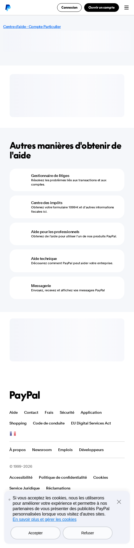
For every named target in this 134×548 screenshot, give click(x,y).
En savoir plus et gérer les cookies (44, 519)
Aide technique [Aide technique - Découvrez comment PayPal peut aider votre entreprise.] (44, 258)
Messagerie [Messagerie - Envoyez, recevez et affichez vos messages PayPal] (41, 286)
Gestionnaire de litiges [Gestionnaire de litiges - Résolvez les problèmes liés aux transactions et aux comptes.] (50, 175)
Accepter (35, 533)
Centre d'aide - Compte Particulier (32, 26)
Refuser (87, 533)
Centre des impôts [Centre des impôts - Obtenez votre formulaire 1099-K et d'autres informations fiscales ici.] (46, 203)
